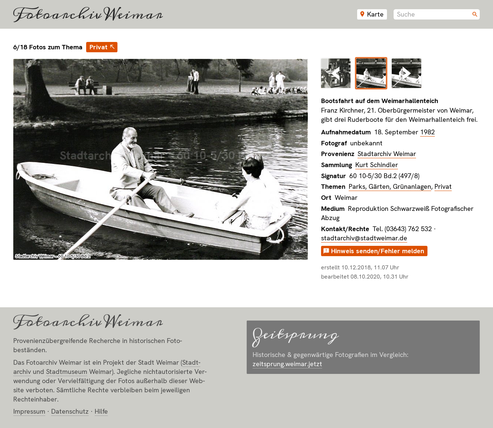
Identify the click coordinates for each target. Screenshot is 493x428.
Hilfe (101, 411)
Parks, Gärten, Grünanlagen (390, 186)
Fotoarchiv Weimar (88, 14)
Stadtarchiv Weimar (387, 153)
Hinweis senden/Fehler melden (377, 251)
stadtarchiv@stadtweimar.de (364, 238)
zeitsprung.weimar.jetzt (287, 364)
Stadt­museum (66, 371)
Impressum (29, 411)
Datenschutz (70, 411)
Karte (375, 14)
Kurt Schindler (376, 164)
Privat (98, 47)
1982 (427, 132)
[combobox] (437, 14)
